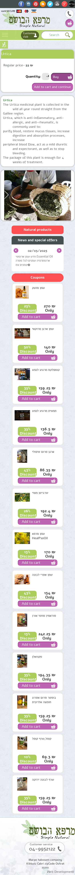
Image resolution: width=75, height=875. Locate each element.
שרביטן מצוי (40, 493)
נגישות (4, 45)
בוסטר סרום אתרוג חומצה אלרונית (44, 699)
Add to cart (31, 316)
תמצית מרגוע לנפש (44, 411)
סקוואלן (37, 656)
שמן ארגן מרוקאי (43, 329)
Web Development (60, 872)
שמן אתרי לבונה (42, 574)
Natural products (38, 229)
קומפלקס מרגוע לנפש (46, 370)
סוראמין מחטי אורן (44, 615)
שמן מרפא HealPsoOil (40, 536)
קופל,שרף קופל (41, 738)
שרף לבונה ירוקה (43, 779)
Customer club (29, 35)
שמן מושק (38, 288)
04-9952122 (69, 14)
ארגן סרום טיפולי (43, 452)
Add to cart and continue (52, 87)
